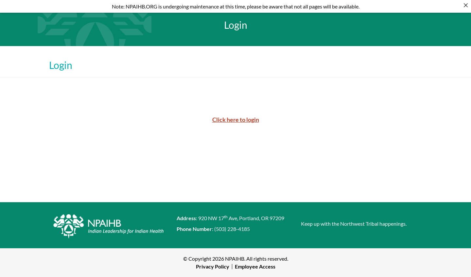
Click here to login (235, 119)
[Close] (466, 5)
